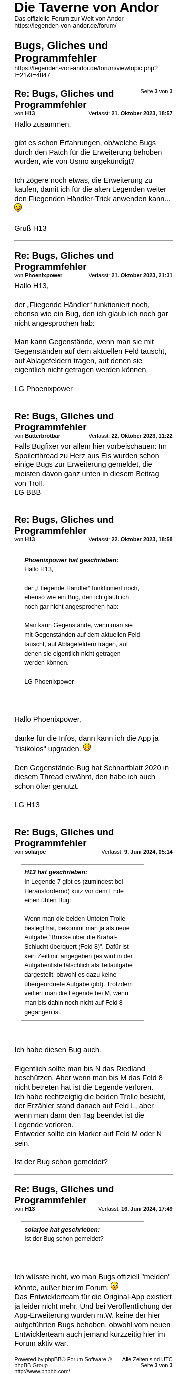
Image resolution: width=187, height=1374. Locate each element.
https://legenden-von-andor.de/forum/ (65, 25)
